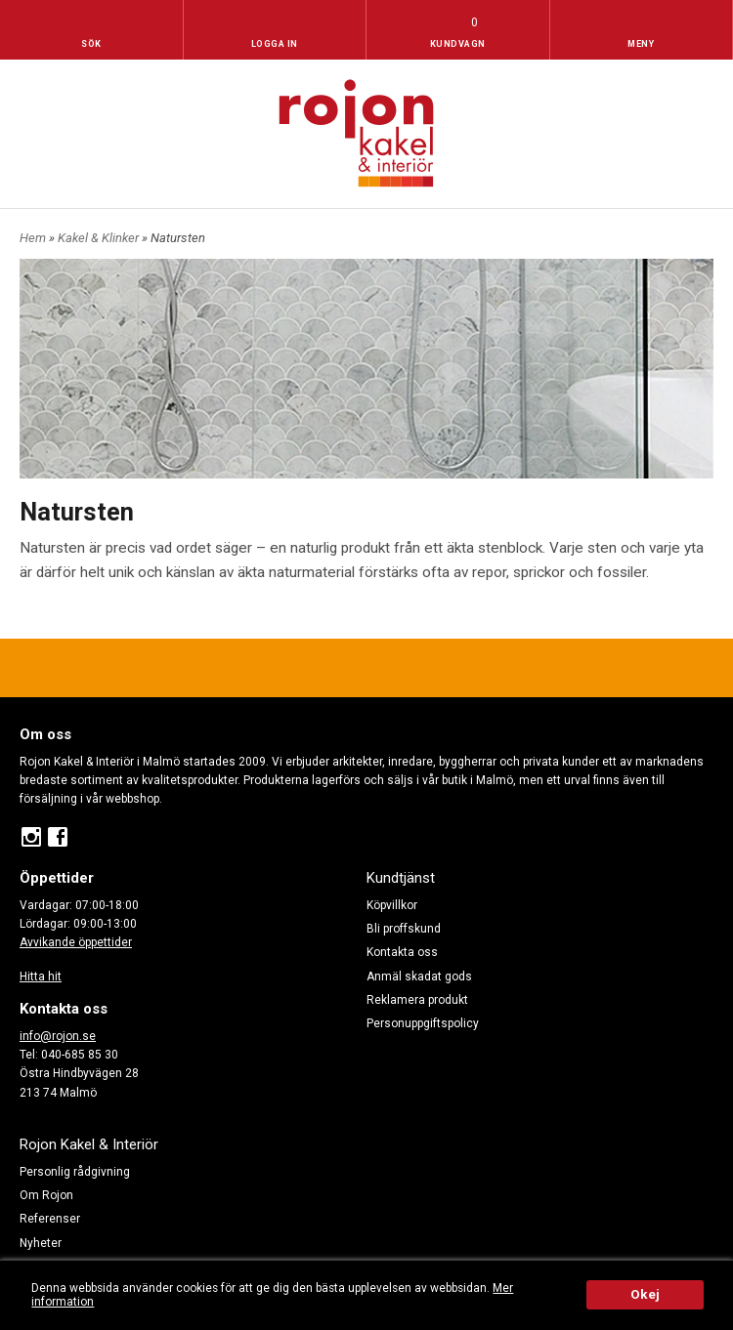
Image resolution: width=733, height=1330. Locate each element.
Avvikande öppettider (76, 942)
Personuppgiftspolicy (422, 1023)
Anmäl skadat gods (419, 976)
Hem (33, 237)
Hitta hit (41, 976)
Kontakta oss (402, 952)
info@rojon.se (58, 1036)
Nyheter (41, 1243)
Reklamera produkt (417, 1000)
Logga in (274, 44)
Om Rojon (46, 1195)
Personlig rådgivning (75, 1172)
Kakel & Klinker (100, 237)
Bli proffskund (403, 928)
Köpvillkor (391, 905)
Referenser (50, 1219)
